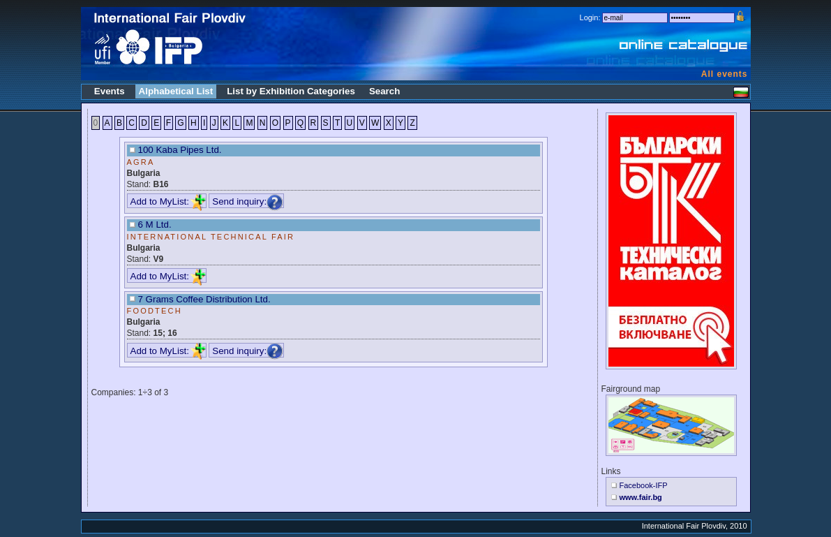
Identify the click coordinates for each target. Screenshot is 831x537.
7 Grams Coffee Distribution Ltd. (204, 299)
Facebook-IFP (644, 485)
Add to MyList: (168, 201)
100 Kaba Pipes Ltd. (180, 150)
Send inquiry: (247, 201)
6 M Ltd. (155, 224)
